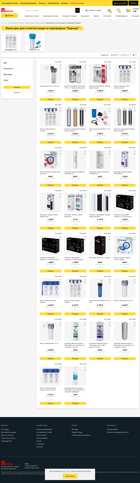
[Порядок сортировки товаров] (125, 55)
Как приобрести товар (10, 3)
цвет (5, 63)
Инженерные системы (50, 16)
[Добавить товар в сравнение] (60, 68)
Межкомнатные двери (8, 432)
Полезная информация (28, 3)
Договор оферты (112, 429)
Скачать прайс (120, 3)
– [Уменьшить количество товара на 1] (72, 96)
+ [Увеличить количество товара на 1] (53, 96)
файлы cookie (65, 471)
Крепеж (96, 16)
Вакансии (64, 3)
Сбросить (17, 92)
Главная (4, 23)
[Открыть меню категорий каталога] (9, 15)
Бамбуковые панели (32, 16)
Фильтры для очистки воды (34, 23)
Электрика (135, 16)
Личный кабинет (42, 438)
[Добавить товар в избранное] (60, 65)
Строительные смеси (8, 438)
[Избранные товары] (118, 10)
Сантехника (107, 16)
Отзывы (39, 441)
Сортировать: (121, 55)
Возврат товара (77, 432)
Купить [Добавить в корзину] (50, 99)
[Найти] (77, 10)
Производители (53, 3)
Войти (133, 3)
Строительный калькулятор (81, 435)
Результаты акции (77, 3)
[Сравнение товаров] (109, 10)
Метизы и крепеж (7, 435)
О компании (40, 444)
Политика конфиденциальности (118, 432)
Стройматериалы (121, 16)
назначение (8, 68)
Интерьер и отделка (70, 16)
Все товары (5, 429)
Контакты (42, 3)
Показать (17, 87)
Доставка (75, 429)
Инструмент (85, 16)
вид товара (8, 74)
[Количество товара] (50, 96)
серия (6, 80)
